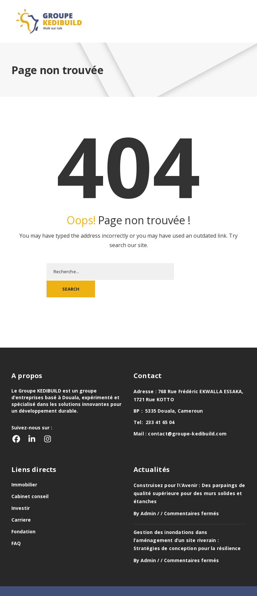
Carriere (21, 502)
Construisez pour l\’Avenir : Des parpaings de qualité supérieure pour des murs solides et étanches (189, 476)
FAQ (16, 526)
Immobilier (24, 467)
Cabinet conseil (30, 479)
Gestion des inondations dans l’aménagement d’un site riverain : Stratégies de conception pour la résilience (187, 523)
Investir (20, 491)
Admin (148, 496)
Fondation (23, 514)
